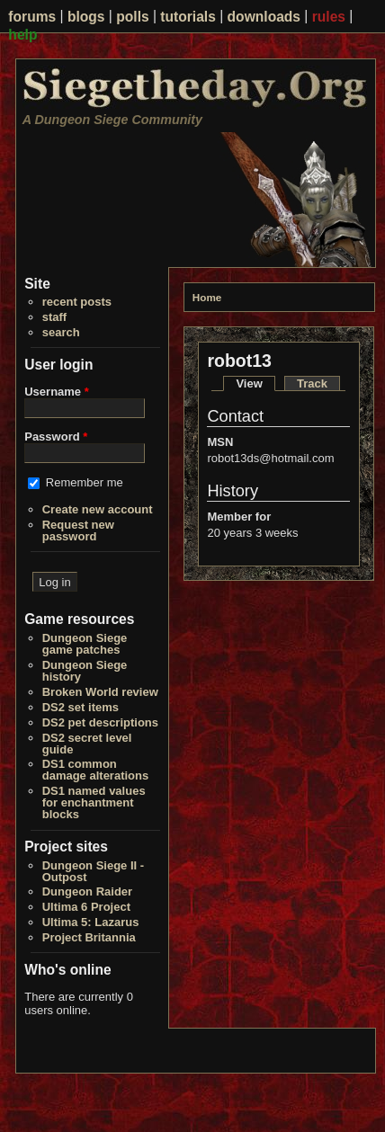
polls (132, 16)
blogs (86, 16)
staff (54, 317)
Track (312, 383)
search (61, 332)
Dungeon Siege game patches (85, 643)
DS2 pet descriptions (100, 722)
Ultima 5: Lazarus (90, 922)
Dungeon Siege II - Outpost (93, 871)
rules (328, 16)
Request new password (78, 530)
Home (206, 297)
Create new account (97, 509)
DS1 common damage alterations (95, 769)
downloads (264, 16)
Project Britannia (89, 937)
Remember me (84, 482)
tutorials (188, 16)
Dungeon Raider (87, 891)
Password (55, 436)
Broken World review (100, 692)
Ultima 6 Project (86, 907)
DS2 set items (80, 707)
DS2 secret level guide (87, 743)
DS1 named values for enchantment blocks (94, 802)
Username (56, 391)
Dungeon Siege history (85, 670)
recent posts (77, 301)
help (22, 33)
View (255, 383)
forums (32, 16)
